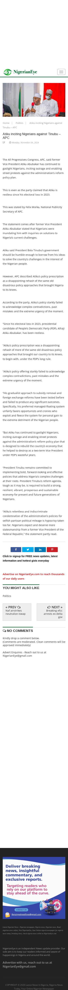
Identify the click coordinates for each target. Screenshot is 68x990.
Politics (20, 123)
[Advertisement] (34, 33)
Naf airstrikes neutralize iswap (16, 612)
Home (6, 123)
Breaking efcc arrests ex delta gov (53, 614)
